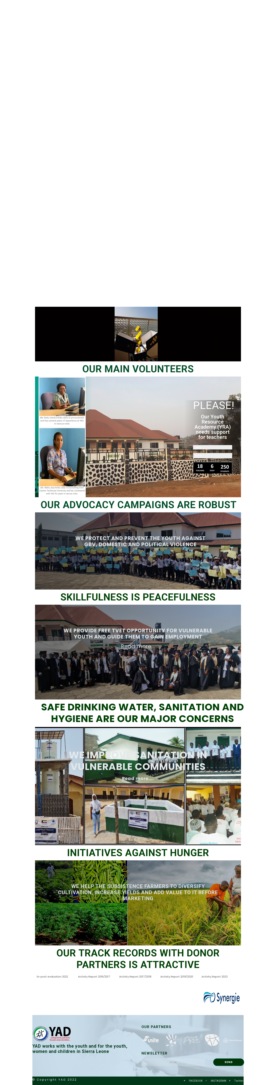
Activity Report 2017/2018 (135, 976)
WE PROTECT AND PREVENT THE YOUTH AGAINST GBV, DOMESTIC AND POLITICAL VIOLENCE (140, 541)
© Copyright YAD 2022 (54, 1080)
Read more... (138, 646)
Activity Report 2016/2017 (94, 976)
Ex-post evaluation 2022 (52, 976)
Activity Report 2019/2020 (176, 976)
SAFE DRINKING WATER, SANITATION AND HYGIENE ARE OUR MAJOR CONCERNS (142, 712)
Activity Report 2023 (215, 976)
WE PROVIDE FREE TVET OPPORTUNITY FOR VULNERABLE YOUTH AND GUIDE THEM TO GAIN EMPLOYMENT (138, 633)
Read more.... (138, 778)
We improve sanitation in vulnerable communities (138, 760)
